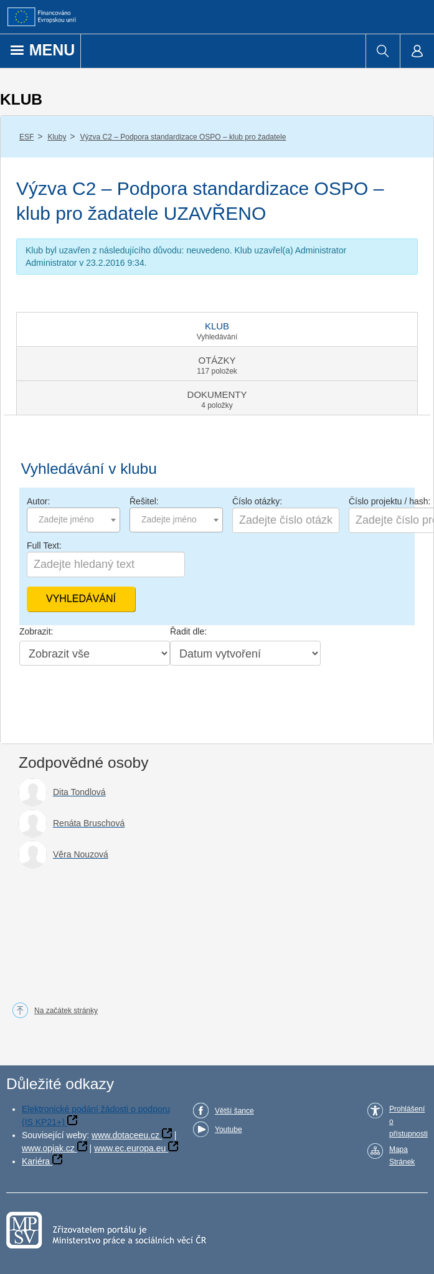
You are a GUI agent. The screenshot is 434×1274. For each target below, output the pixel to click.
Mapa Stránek (402, 1155)
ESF (26, 137)
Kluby (56, 137)
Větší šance (234, 1110)
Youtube (228, 1129)
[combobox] (73, 519)
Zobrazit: (36, 631)
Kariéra (36, 1161)
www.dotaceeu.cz (125, 1135)
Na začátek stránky (66, 1010)
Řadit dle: (188, 631)
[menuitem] (383, 51)
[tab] (217, 329)
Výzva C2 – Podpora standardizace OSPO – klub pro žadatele (183, 137)
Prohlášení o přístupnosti (408, 1121)
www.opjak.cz (48, 1148)
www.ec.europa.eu (130, 1148)
